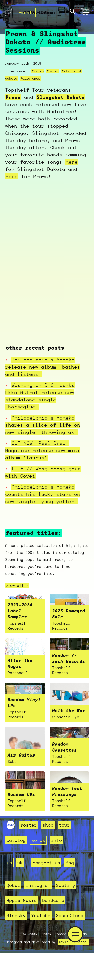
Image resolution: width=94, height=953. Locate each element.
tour (64, 825)
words (26, 12)
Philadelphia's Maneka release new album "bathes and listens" (42, 367)
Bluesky (16, 915)
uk (20, 863)
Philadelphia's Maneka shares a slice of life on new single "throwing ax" (42, 425)
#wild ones (30, 78)
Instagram (38, 885)
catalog (16, 840)
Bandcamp (53, 900)
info (56, 840)
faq (70, 863)
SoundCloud (69, 915)
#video (38, 71)
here (72, 162)
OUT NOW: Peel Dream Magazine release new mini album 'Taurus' (42, 450)
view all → (17, 585)
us (9, 863)
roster (28, 825)
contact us (46, 863)
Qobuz (13, 885)
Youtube (40, 915)
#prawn (53, 71)
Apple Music (21, 900)
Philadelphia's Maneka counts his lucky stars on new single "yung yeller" (42, 494)
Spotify (65, 885)
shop (47, 825)
